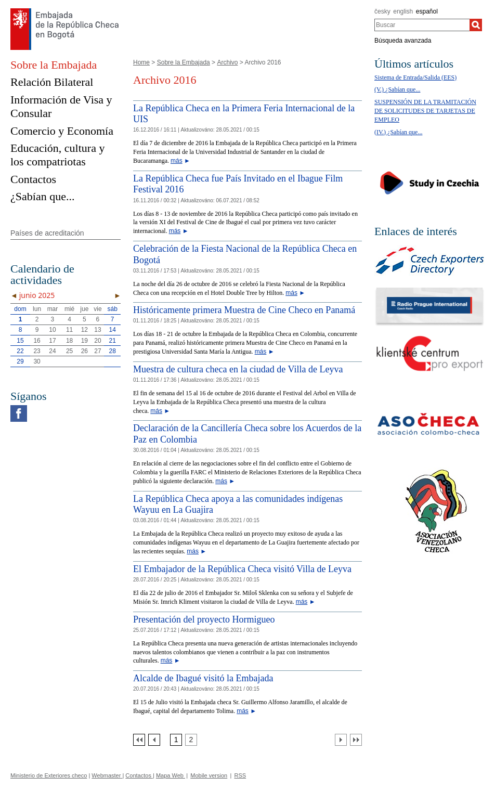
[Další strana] (341, 740)
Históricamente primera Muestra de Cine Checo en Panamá (244, 310)
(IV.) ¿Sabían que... (398, 132)
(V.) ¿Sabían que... (397, 89)
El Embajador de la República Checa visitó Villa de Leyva (242, 569)
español (427, 11)
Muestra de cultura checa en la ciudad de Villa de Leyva (238, 369)
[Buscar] (476, 25)
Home (141, 62)
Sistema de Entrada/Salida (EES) (415, 77)
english (403, 11)
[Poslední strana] (356, 740)
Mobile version (208, 775)
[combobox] (422, 25)
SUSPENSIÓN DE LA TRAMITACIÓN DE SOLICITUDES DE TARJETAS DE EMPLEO (425, 110)
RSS (240, 775)
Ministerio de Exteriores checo (48, 775)
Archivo (227, 62)
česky (382, 11)
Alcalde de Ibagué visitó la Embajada (203, 678)
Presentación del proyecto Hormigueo (204, 619)
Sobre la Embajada (183, 62)
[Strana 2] (191, 740)
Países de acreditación (47, 233)
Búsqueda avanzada (402, 40)
